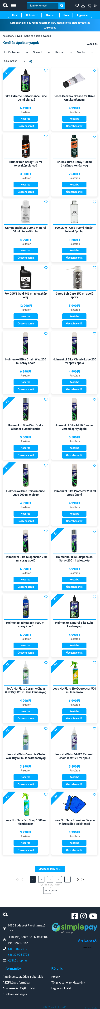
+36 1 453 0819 (17, 948)
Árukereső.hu (87, 947)
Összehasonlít (26, 126)
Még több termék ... (50, 869)
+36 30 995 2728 (18, 954)
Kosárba (25, 118)
